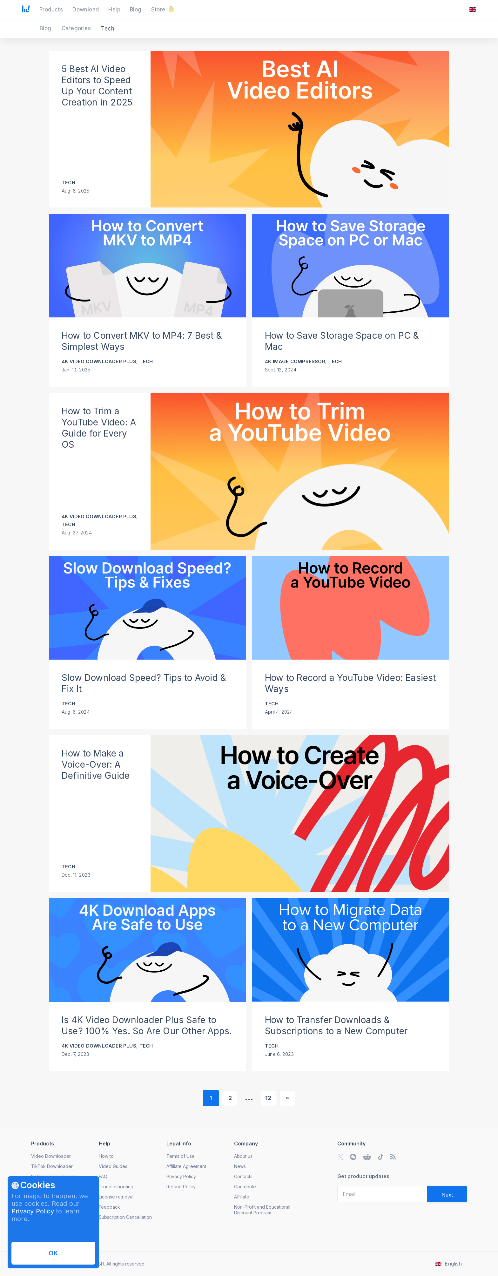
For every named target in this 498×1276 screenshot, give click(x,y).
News (240, 1166)
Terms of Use (180, 1156)
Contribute (245, 1186)
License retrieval (116, 1196)
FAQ (103, 1176)
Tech (68, 183)
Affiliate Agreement (186, 1166)
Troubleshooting (116, 1186)
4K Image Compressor (295, 361)
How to (106, 1156)
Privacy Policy (32, 1211)
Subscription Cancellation (125, 1217)
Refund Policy (181, 1186)
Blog (46, 28)
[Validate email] (447, 1194)
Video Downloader (51, 1156)
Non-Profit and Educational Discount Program (262, 1209)
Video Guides (113, 1166)
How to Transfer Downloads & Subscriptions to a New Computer (336, 1025)
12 (268, 1098)
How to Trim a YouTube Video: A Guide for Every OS (99, 428)
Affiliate (241, 1196)
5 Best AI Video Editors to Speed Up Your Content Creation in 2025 (97, 86)
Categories (77, 28)
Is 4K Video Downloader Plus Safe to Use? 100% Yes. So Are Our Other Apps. (147, 1025)
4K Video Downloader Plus (99, 361)
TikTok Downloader (52, 1166)
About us (243, 1156)
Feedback (109, 1207)
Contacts (243, 1176)
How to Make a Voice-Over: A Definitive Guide (96, 764)
